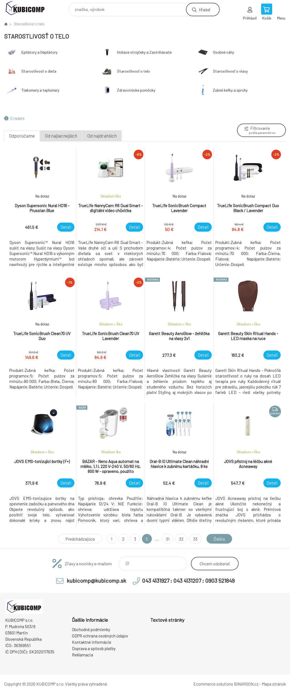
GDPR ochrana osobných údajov (100, 635)
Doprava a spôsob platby (94, 648)
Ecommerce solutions (213, 683)
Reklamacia (82, 654)
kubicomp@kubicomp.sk (96, 580)
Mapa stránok (274, 683)
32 (181, 538)
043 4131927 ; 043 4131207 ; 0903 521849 (188, 580)
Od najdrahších (102, 135)
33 (195, 538)
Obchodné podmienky (91, 629)
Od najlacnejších (61, 135)
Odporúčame (22, 135)
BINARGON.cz (246, 683)
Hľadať (204, 9)
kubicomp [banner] (28, 8)
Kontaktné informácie (91, 642)
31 (167, 538)
